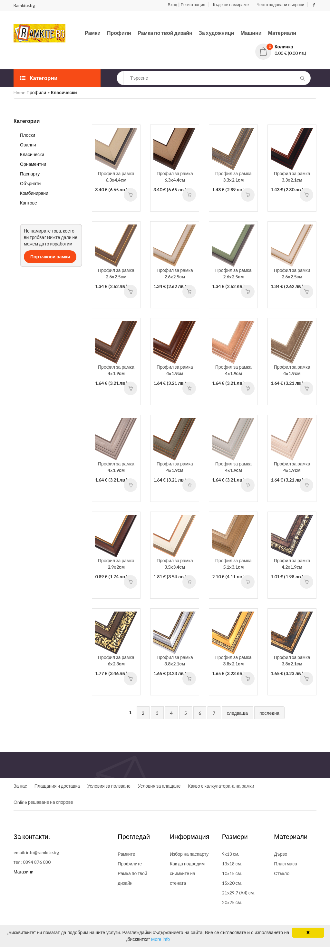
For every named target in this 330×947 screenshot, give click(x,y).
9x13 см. (230, 854)
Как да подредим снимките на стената (187, 873)
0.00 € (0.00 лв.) (290, 53)
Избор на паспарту (189, 854)
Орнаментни (33, 164)
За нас (20, 786)
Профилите (130, 863)
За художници (216, 33)
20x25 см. (232, 902)
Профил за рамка (116, 177)
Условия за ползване (109, 786)
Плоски (27, 135)
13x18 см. (232, 863)
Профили (119, 33)
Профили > (38, 92)
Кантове (28, 202)
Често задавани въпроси (280, 4)
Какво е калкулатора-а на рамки (221, 786)
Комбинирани (34, 193)
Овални (28, 144)
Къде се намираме (231, 4)
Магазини (24, 871)
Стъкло (281, 873)
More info (160, 939)
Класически (32, 154)
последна (269, 713)
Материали (282, 33)
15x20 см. (232, 883)
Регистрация (193, 4)
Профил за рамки (292, 273)
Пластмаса (285, 863)
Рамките (126, 854)
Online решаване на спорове (43, 802)
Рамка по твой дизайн (165, 33)
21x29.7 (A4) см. (238, 892)
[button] (285, 47)
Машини (250, 33)
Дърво (280, 854)
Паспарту (30, 173)
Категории (38, 78)
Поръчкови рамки (50, 256)
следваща (237, 713)
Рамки (93, 33)
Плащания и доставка (57, 786)
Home (19, 92)
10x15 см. (232, 873)
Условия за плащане (159, 786)
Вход (172, 4)
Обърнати (30, 183)
